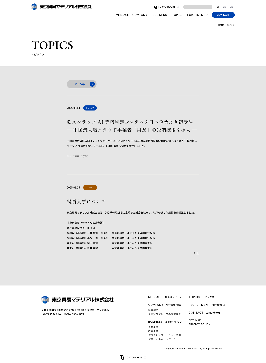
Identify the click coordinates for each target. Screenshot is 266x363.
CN (231, 7)
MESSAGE (122, 15)
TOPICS (177, 15)
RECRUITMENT (195, 15)
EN (224, 7)
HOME (221, 25)
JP (218, 7)
